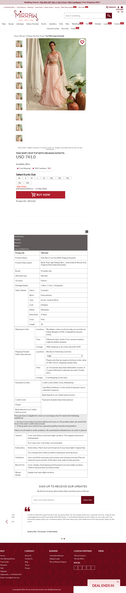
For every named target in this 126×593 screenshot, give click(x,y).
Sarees (11, 24)
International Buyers (57, 556)
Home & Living (53, 28)
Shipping (17, 240)
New (4, 24)
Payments (17, 243)
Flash (75, 28)
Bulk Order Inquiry (67, 7)
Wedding (77, 23)
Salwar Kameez (32, 24)
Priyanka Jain (46, 271)
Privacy (27, 568)
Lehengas (20, 24)
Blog (26, 562)
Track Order (38, 7)
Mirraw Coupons (80, 556)
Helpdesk (3, 571)
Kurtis (43, 24)
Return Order (48, 7)
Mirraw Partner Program (58, 562)
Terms (27, 565)
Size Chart (21, 186)
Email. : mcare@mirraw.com (9, 578)
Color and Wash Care (21, 249)
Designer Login (55, 559)
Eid (89, 23)
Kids (61, 24)
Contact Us (29, 559)
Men (67, 24)
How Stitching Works (7, 559)
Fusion (119, 23)
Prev (7, 522)
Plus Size (64, 28)
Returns (17, 246)
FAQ (2, 568)
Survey (57, 7)
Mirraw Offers (79, 559)
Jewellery (53, 24)
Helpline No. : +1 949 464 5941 (11, 574)
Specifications (19, 236)
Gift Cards (83, 7)
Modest (98, 24)
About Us (28, 556)
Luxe (108, 23)
